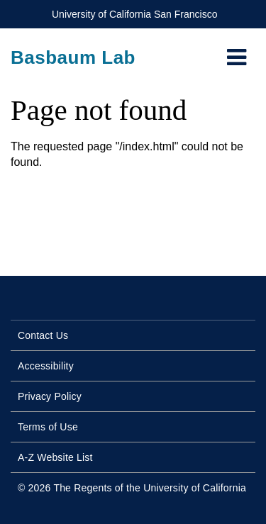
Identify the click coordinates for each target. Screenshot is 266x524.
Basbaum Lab (73, 57)
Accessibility (46, 366)
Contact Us (43, 335)
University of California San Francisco (134, 14)
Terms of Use (48, 427)
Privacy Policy (50, 396)
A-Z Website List (55, 457)
